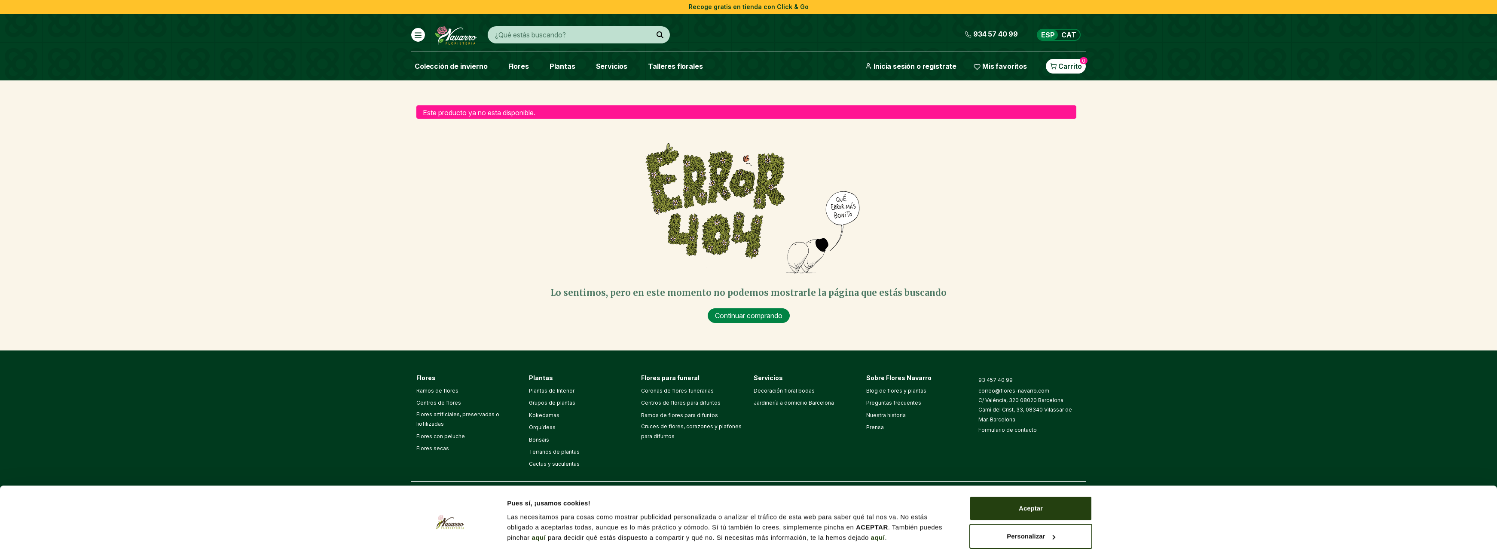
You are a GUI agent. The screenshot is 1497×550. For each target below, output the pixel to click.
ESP (1048, 35)
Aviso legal (719, 498)
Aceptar (1031, 361)
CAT (1068, 35)
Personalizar (1031, 389)
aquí (539, 390)
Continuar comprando (748, 315)
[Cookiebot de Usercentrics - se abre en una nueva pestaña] (450, 424)
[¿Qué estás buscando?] (660, 35)
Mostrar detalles (532, 414)
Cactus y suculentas (554, 464)
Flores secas (432, 448)
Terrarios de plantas (554, 452)
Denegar (1031, 417)
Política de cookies (767, 498)
